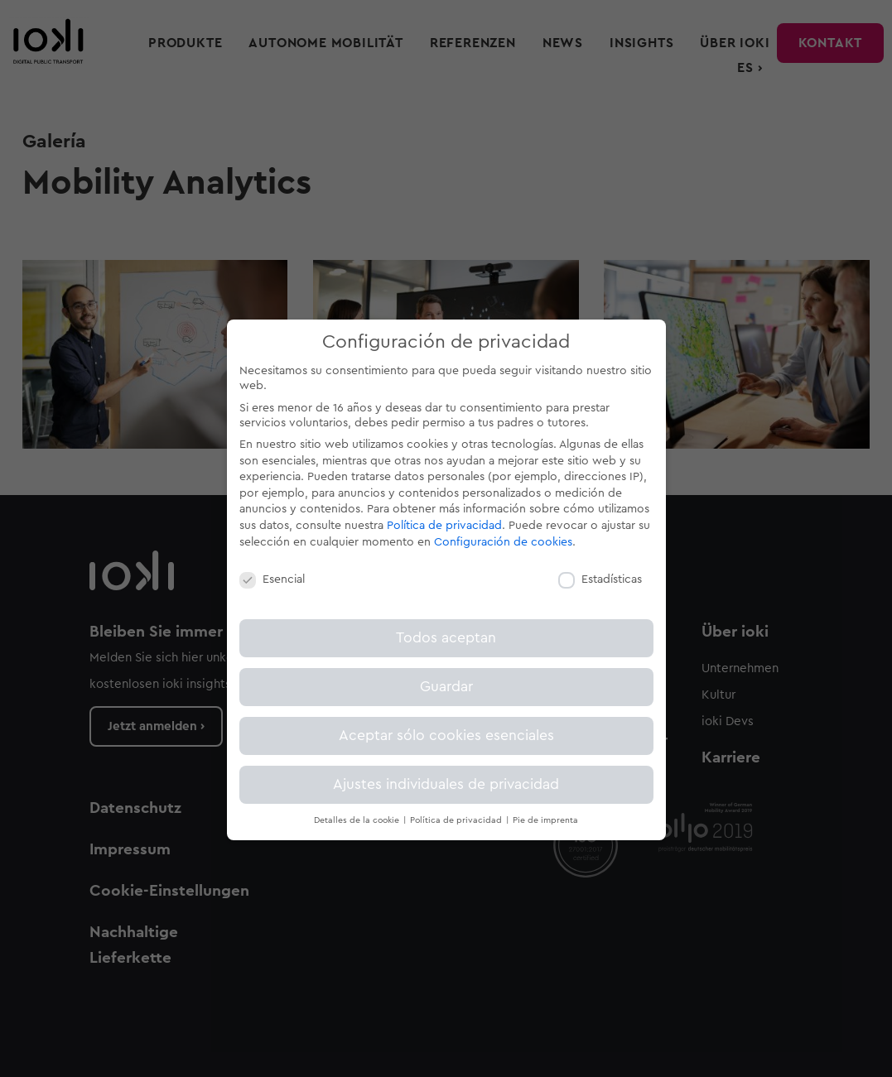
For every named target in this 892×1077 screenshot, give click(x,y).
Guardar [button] (446, 687)
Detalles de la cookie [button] (358, 820)
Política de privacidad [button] (457, 820)
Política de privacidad (444, 525)
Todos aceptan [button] (446, 638)
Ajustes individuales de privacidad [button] (446, 784)
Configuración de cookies (503, 542)
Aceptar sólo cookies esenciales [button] (446, 735)
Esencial (272, 579)
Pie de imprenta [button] (545, 820)
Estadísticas (600, 579)
